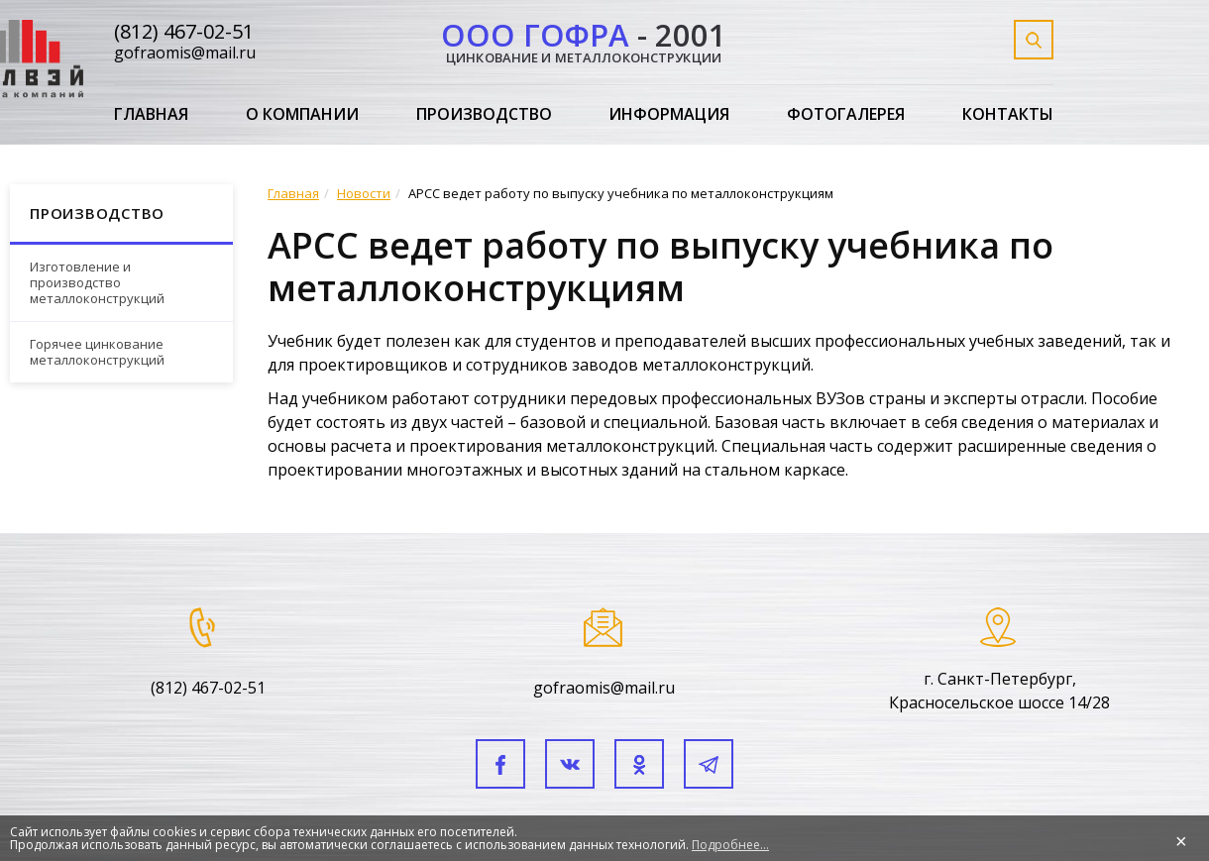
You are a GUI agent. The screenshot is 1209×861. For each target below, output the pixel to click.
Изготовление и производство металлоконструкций (97, 282)
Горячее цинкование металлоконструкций (97, 352)
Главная (151, 115)
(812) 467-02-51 (184, 31)
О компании (302, 115)
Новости (363, 193)
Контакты (1007, 115)
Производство (484, 115)
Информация (668, 115)
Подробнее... (730, 844)
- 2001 (583, 39)
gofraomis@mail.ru (185, 52)
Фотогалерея (846, 115)
